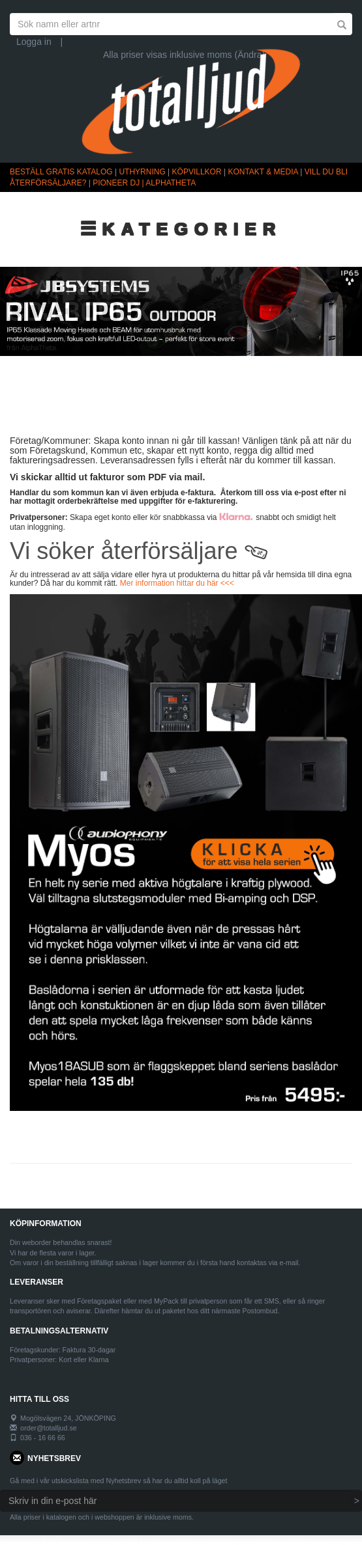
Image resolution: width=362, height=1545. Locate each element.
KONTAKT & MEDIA (263, 171)
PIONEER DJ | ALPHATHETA (144, 182)
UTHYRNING (142, 171)
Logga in (34, 41)
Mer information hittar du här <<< (177, 583)
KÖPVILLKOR (197, 171)
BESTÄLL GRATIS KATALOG (61, 171)
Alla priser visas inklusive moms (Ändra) (184, 54)
